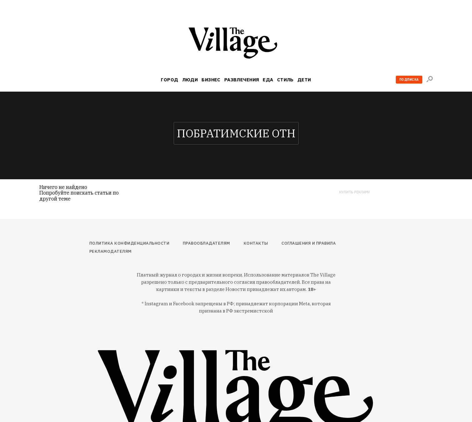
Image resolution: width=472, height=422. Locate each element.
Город (169, 79)
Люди (190, 79)
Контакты (256, 243)
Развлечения (241, 79)
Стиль (285, 79)
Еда (268, 79)
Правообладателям (206, 243)
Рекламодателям (110, 251)
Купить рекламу (354, 192)
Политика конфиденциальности (129, 243)
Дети (304, 79)
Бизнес (211, 79)
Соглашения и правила (308, 243)
